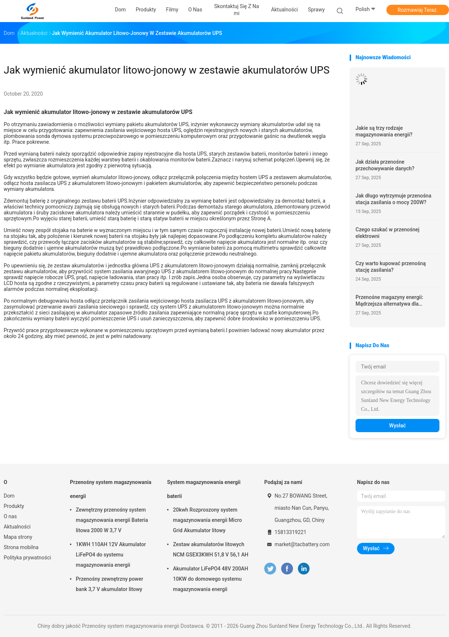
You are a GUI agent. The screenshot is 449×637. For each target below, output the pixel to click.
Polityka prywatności (27, 558)
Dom (9, 496)
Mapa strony (18, 537)
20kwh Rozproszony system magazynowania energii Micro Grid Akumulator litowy (207, 520)
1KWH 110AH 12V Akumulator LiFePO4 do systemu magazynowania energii (111, 554)
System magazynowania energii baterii (203, 489)
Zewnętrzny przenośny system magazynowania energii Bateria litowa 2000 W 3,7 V (112, 520)
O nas (10, 516)
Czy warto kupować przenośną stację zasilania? (391, 266)
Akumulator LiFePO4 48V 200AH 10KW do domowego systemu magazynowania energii (210, 579)
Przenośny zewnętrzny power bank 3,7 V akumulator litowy (109, 584)
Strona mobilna (21, 547)
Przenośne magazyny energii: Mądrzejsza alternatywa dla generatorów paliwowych (389, 300)
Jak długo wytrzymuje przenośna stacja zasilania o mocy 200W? (393, 199)
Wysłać (397, 425)
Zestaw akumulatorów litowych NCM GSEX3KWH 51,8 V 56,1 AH (210, 549)
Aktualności (17, 527)
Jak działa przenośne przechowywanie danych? (385, 165)
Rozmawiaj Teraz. (417, 10)
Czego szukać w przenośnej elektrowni (387, 233)
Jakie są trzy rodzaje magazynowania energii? (384, 131)
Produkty (14, 506)
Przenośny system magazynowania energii (110, 489)
